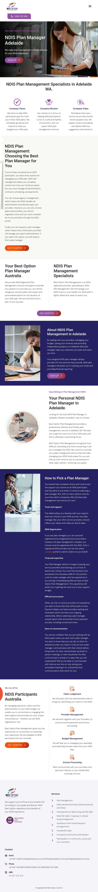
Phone (11, 864)
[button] (90, 6)
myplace (49, 552)
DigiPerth (60, 888)
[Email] (6, 855)
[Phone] (6, 864)
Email (11, 855)
